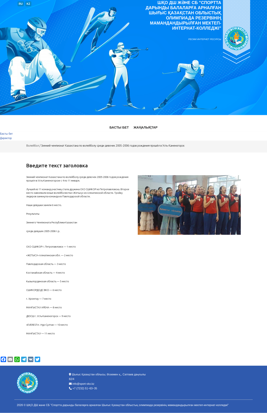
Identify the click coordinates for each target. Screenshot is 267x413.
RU (21, 3)
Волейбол (33, 145)
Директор (6, 138)
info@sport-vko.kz (83, 383)
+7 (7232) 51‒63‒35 (84, 388)
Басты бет (119, 127)
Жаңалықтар (146, 127)
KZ (28, 3)
